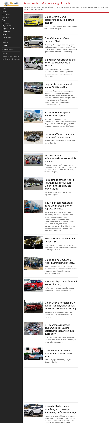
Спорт (4, 40)
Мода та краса (7, 26)
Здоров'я (5, 17)
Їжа (3, 20)
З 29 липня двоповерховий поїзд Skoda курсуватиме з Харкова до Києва (58, 206)
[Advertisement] (51, 385)
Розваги (5, 34)
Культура (5, 23)
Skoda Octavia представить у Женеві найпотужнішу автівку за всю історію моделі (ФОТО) (60, 305)
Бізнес (4, 11)
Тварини (5, 43)
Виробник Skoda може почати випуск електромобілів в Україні (60, 62)
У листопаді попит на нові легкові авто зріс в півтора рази (58, 353)
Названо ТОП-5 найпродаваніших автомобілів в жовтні (60, 158)
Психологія (6, 31)
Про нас (5, 53)
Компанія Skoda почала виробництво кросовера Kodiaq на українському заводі (60, 409)
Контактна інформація (10, 56)
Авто (4, 9)
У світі (4, 45)
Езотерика (5, 14)
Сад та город (6, 37)
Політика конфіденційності (12, 59)
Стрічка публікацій (8, 49)
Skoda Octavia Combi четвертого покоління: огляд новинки (59, 20)
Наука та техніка (8, 28)
